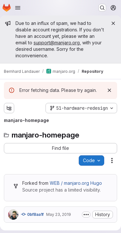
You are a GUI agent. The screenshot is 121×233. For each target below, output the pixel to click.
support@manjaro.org (57, 42)
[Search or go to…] (102, 8)
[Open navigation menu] (18, 8)
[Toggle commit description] (86, 214)
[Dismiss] (109, 90)
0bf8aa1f (32, 214)
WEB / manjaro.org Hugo (76, 183)
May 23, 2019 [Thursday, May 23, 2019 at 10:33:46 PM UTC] (58, 214)
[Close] (113, 23)
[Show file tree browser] (9, 108)
